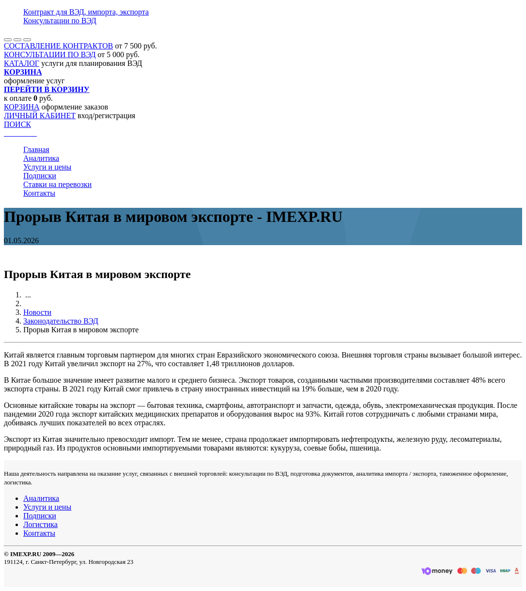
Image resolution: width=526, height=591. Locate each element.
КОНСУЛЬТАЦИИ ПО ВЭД (50, 54)
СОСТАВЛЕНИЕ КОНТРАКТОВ (58, 46)
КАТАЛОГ (21, 63)
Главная (36, 149)
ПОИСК (17, 124)
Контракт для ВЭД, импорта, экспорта (86, 12)
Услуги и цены (47, 167)
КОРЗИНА (22, 107)
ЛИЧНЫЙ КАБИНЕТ (40, 115)
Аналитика (41, 158)
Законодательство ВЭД (60, 321)
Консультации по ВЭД (59, 20)
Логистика (40, 524)
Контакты (39, 193)
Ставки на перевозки (57, 184)
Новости (37, 312)
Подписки (39, 175)
